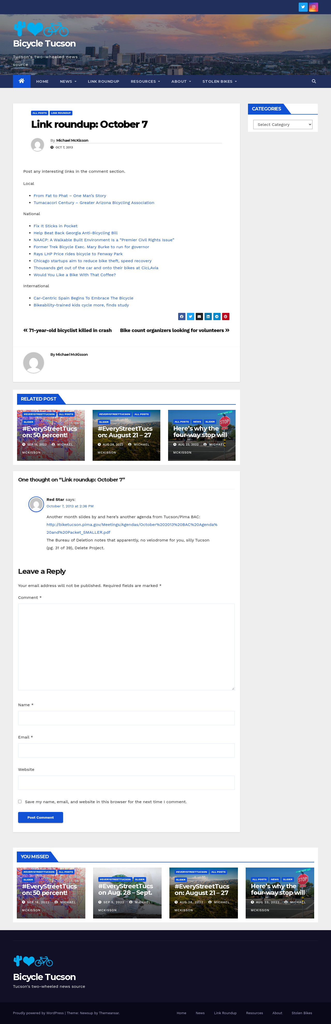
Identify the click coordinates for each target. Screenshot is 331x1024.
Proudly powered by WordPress (39, 1013)
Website (26, 769)
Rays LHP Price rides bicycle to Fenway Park (78, 253)
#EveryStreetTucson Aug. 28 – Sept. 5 (125, 892)
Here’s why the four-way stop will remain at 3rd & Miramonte (200, 438)
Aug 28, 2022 (191, 902)
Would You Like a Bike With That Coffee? (75, 274)
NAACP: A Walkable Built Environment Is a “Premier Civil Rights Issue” (104, 239)
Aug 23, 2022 (268, 902)
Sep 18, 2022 (38, 902)
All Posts (40, 112)
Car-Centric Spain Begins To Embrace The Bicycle (83, 298)
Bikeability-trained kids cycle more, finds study (81, 305)
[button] (314, 81)
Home (42, 81)
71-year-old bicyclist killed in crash (67, 330)
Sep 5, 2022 (113, 902)
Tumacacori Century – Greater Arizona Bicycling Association (94, 202)
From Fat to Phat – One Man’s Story (70, 195)
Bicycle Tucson (44, 43)
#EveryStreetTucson (39, 414)
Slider (28, 421)
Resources (145, 81)
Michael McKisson (72, 140)
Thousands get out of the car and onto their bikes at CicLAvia (96, 267)
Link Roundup (103, 81)
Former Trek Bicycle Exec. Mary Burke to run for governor (91, 246)
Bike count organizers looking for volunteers (174, 330)
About (181, 81)
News (68, 81)
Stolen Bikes (219, 81)
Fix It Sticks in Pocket (56, 225)
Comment (30, 597)
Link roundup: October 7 (89, 124)
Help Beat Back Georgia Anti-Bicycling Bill (76, 232)
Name (26, 704)
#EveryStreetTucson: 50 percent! (49, 432)
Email (25, 737)
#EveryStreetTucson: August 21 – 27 (125, 432)
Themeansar (109, 1013)
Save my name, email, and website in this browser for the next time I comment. (106, 801)
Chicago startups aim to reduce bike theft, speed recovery (93, 260)
